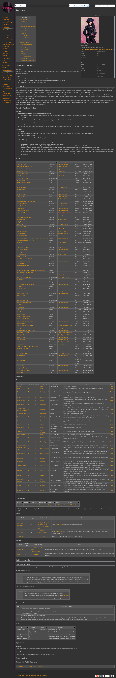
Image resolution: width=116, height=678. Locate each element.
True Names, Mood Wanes (23, 275)
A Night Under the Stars (22, 247)
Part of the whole (21, 323)
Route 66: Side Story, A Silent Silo (25, 325)
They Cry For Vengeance (23, 265)
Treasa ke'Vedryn (21, 465)
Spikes (18, 554)
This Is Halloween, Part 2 (23, 210)
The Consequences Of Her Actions (25, 284)
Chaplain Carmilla (21, 397)
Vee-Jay (19, 441)
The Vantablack (20, 307)
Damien (19, 424)
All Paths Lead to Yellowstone (24, 261)
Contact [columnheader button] (19, 502)
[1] (97, 53)
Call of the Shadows (63, 238)
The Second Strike (21, 254)
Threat (78, 162)
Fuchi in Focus (20, 309)
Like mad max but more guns (65, 325)
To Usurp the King (21, 355)
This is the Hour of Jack (22, 205)
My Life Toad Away (21, 164)
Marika (19, 475)
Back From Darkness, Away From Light (26, 330)
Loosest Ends (20, 268)
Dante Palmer (20, 427)
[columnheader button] (53, 162)
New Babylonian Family (22, 300)
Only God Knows (21, 339)
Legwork (42, 400)
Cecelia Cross (20, 404)
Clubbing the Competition (23, 335)
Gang (49, 504)
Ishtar (31, 122)
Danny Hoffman (21, 453)
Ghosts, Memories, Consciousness (25, 169)
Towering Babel (20, 263)
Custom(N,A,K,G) (44, 448)
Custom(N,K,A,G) (44, 470)
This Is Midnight (20, 208)
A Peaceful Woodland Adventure (66, 192)
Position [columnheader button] (26, 502)
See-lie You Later (21, 199)
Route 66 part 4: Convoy (23, 332)
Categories (20, 666)
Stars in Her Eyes (21, 295)
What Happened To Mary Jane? (24, 302)
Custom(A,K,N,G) (44, 397)
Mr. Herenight (20, 417)
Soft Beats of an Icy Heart (23, 341)
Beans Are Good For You (23, 348)
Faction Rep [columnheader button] (42, 502)
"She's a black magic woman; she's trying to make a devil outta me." (97, 49)
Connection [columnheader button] (34, 502)
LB (18, 437)
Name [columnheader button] (31, 162)
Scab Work (19, 242)
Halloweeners (20, 549)
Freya (18, 392)
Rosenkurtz (20, 490)
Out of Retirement (21, 305)
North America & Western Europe (71, 504)
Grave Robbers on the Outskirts (24, 258)
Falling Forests (20, 222)
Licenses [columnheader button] (60, 627)
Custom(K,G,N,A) (44, 417)
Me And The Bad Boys (22, 293)
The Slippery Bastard (22, 203)
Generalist (42, 395)
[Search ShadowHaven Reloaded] (104, 6)
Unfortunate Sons (21, 337)
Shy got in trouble (21, 194)
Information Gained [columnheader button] (67, 606)
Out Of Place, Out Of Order (23, 370)
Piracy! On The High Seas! (23, 316)
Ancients (19, 504)
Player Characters (39, 666)
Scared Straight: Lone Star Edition (25, 272)
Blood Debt (19, 192)
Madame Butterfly (21, 434)
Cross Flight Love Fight (63, 277)
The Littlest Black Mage (22, 235)
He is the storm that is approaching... (26, 201)
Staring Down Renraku (22, 312)
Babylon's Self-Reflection (23, 318)
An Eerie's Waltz (21, 185)
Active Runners (28, 666)
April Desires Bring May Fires (24, 277)
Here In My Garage (21, 245)
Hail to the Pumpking (63, 164)
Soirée (18, 282)
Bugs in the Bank (21, 314)
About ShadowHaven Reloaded (33, 675)
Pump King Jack (21, 400)
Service (42, 490)
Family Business (21, 180)
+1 (110, 404)
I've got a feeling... (21, 360)
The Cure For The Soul (22, 178)
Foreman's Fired (21, 233)
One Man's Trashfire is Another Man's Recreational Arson (31, 270)
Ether (18, 388)
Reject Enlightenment (22, 187)
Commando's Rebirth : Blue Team (25, 166)
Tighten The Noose (21, 256)
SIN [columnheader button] (21, 627)
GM (52, 162)
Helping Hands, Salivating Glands (25, 321)
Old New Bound (20, 279)
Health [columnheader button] (58, 502)
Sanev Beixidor (21, 431)
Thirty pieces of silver (22, 249)
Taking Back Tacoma (63, 344)
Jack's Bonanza (20, 175)
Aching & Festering (21, 291)
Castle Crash (20, 224)
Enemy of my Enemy (22, 368)
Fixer (41, 386)
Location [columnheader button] (70, 502)
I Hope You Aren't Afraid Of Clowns (25, 240)
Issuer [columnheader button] (33, 627)
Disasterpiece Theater (22, 171)
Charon (19, 485)
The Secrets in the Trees (23, 226)
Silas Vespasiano (21, 445)
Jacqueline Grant (21, 413)
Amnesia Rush (20, 372)
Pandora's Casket (21, 189)
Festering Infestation (63, 215)
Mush (18, 421)
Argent (19, 386)
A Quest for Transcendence (64, 169)
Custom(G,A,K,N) (44, 392)
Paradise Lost (61, 171)
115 (40, 504)
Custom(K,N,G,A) (44, 465)
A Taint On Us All (62, 242)
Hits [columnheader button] (18, 606)
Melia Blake (20, 470)
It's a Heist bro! (20, 351)
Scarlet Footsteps (21, 219)
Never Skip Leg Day (21, 252)
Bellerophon (20, 458)
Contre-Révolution (62, 166)
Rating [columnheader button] (42, 627)
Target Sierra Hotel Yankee (23, 182)
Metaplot (65, 162)
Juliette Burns (20, 395)
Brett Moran (20, 461)
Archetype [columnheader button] (51, 502)
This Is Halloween (21, 229)
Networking (43, 404)
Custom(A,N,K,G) (44, 437)
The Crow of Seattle (63, 187)
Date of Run (87, 162)
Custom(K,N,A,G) (44, 453)
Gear (41, 424)
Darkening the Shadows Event (65, 212)
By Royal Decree (62, 219)
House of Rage (20, 344)
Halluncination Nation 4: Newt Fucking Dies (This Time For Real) (32, 238)
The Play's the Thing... (22, 353)
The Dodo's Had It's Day (23, 288)
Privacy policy (21, 675)
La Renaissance (21, 196)
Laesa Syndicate (21, 536)
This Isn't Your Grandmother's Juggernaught (27, 346)
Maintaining (59, 504)
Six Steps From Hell (21, 215)
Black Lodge (20, 532)
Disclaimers (44, 675)
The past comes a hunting (23, 173)
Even (111, 386)
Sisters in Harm (20, 298)
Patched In (19, 286)
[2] (97, 68)
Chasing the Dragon (21, 328)
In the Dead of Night (21, 212)
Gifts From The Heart (22, 231)
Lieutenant (26, 504)
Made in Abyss (20, 365)
